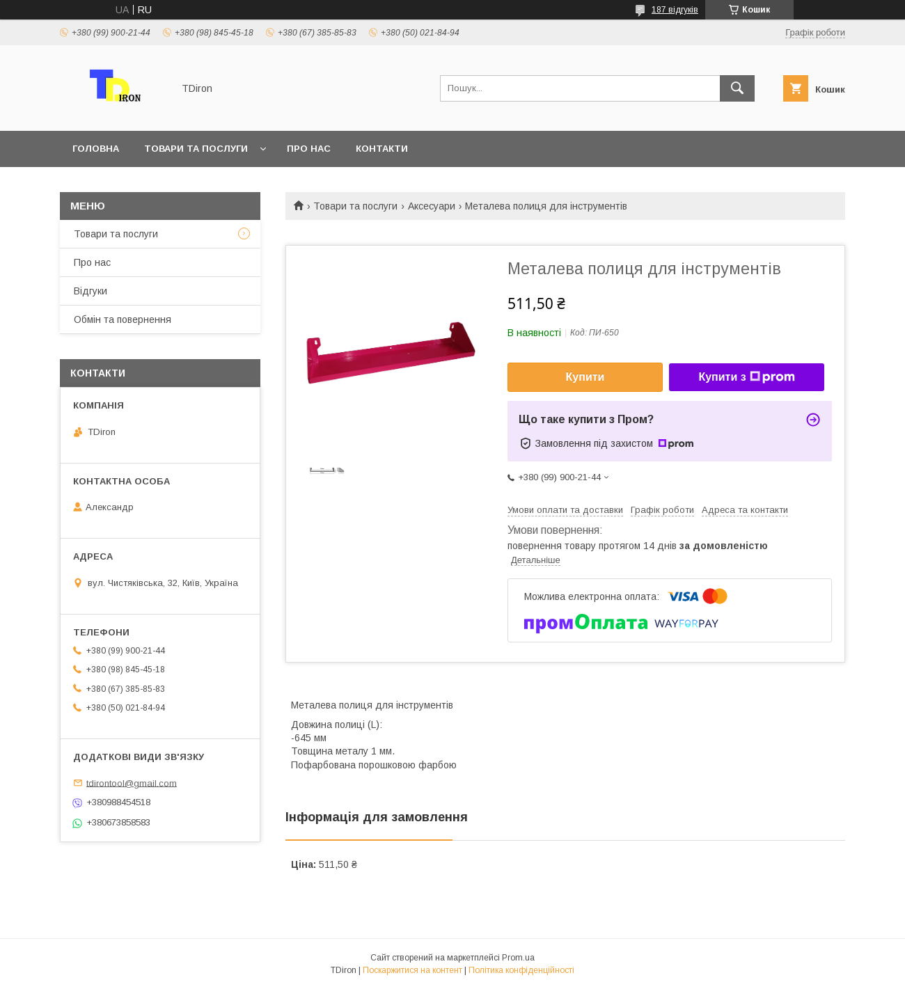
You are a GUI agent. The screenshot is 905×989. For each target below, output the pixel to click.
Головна (95, 148)
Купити (585, 377)
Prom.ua (518, 958)
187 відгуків (675, 10)
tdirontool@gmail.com (131, 782)
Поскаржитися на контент (412, 970)
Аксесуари (431, 206)
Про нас (309, 148)
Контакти (382, 148)
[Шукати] (737, 88)
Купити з (746, 377)
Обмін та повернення (122, 319)
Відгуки (90, 290)
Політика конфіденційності (521, 970)
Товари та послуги (196, 148)
